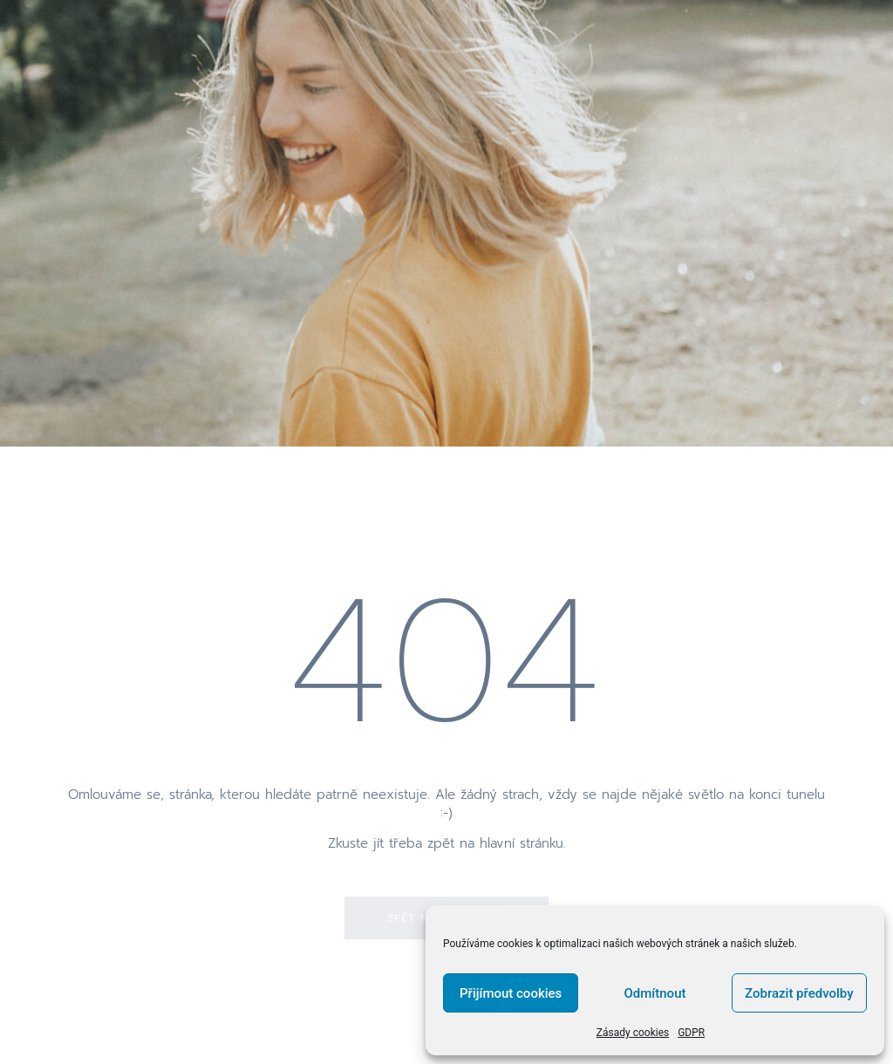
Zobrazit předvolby (799, 993)
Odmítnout (655, 993)
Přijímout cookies (511, 993)
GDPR (691, 1032)
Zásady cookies (632, 1032)
